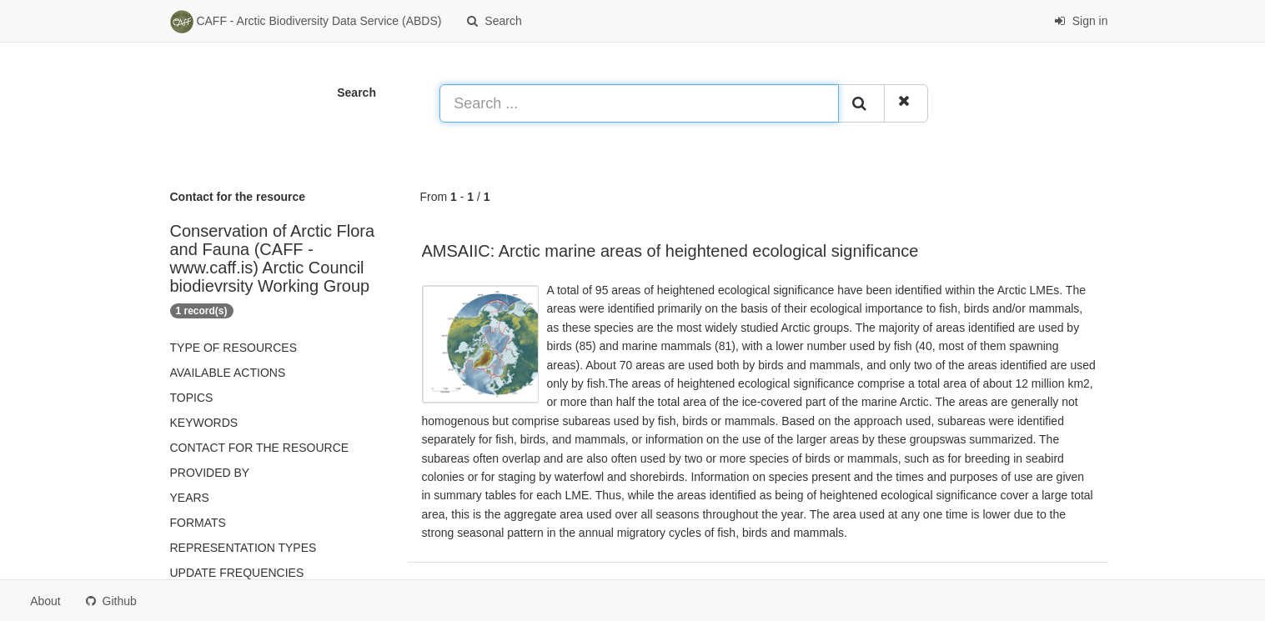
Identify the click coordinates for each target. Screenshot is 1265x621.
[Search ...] (638, 103)
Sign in (1081, 21)
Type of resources (233, 347)
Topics (191, 397)
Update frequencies (237, 572)
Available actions (228, 372)
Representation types (243, 547)
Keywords (204, 422)
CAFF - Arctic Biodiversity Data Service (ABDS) (306, 21)
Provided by (210, 472)
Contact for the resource (259, 447)
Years (189, 497)
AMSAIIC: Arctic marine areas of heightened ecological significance (670, 251)
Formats (198, 522)
